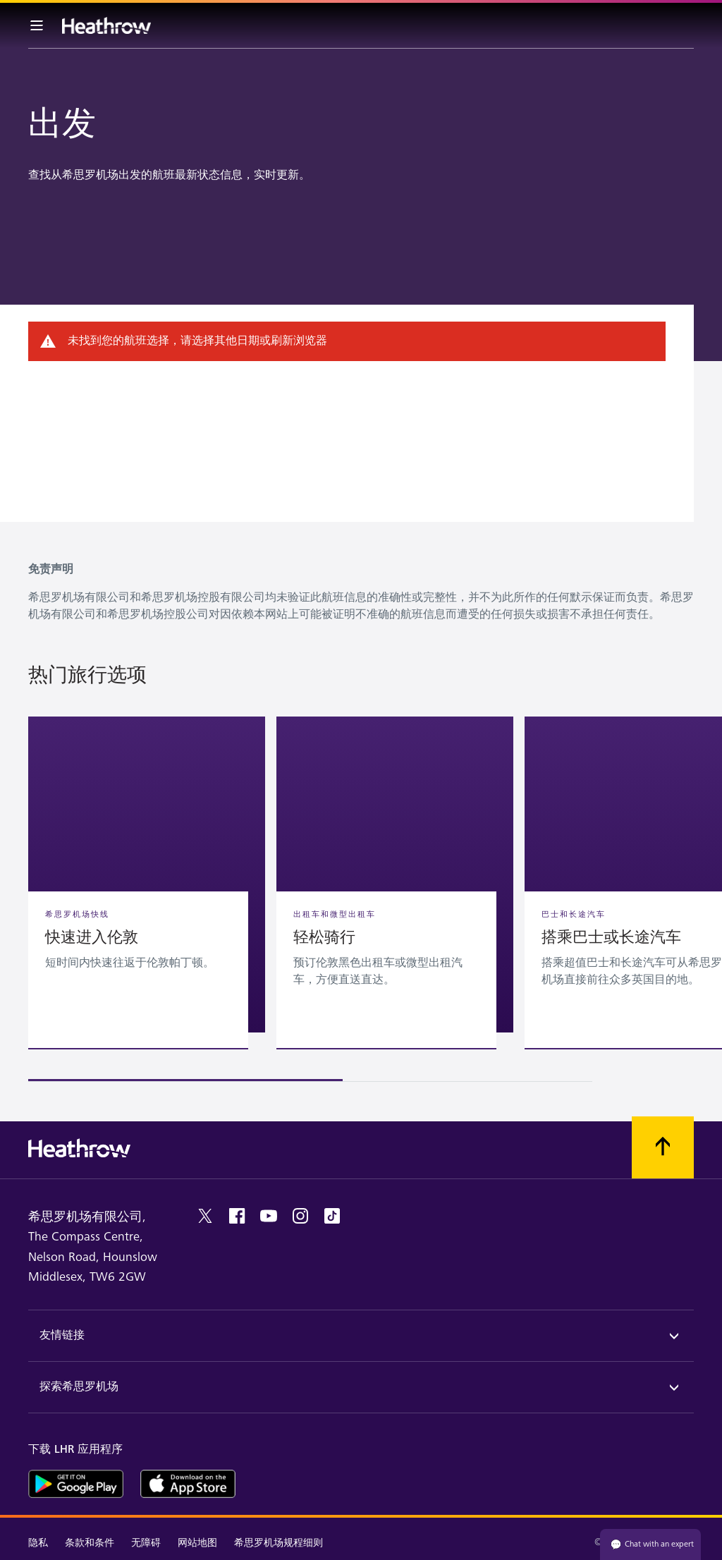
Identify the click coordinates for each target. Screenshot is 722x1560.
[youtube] (268, 1215)
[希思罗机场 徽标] (106, 25)
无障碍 (146, 1543)
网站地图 (197, 1543)
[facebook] (236, 1215)
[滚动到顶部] (663, 1147)
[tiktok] (332, 1215)
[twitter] (205, 1215)
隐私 (38, 1543)
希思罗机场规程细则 (278, 1543)
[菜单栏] (36, 25)
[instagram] (300, 1215)
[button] (146, 874)
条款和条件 (89, 1543)
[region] (361, 899)
